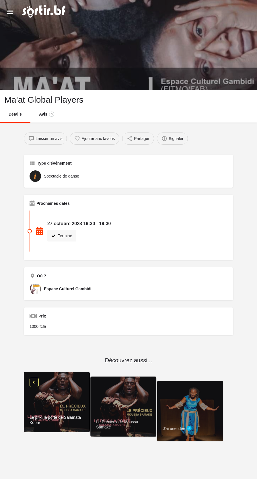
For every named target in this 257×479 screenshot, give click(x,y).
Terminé (62, 235)
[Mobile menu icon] (10, 11)
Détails (15, 114)
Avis (46, 114)
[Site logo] (44, 11)
